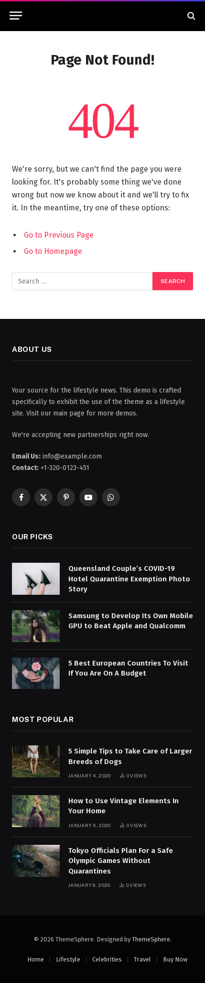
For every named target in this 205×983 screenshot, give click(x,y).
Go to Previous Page (59, 235)
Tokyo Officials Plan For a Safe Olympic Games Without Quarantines (120, 860)
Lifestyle (68, 959)
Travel (142, 959)
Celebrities (107, 959)
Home (35, 959)
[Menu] (16, 15)
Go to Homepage (53, 251)
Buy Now (175, 959)
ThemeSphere (151, 939)
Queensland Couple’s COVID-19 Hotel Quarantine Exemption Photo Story (129, 578)
